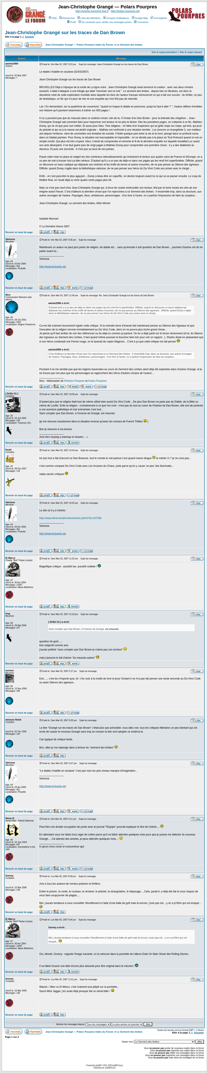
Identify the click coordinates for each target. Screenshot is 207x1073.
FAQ (53, 18)
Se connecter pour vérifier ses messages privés (104, 22)
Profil (71, 22)
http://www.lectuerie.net (52, 266)
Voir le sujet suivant (191, 52)
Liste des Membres (88, 18)
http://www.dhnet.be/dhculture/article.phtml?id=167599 (70, 518)
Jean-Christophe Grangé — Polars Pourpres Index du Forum (79, 44)
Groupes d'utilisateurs (116, 18)
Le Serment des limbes (130, 44)
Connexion (141, 22)
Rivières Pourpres (74, 380)
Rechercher (67, 18)
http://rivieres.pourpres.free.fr (92, 11)
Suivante (29, 37)
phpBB (98, 1065)
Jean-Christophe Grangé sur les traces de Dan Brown (65, 32)
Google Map (140, 18)
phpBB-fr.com (110, 1068)
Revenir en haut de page (19, 232)
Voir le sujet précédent (164, 52)
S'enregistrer (159, 18)
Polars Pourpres (97, 380)
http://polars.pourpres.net (125, 11)
